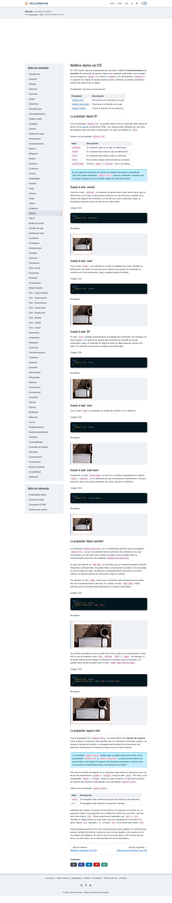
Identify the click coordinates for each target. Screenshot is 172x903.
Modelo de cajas (36, 134)
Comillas (33, 253)
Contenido (33, 238)
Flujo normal (34, 268)
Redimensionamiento (38, 432)
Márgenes (33, 154)
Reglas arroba (35, 119)
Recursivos (49, 885)
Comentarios (35, 462)
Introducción (34, 74)
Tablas (32, 203)
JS (132, 3)
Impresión (33, 452)
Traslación (33, 357)
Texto (31, 188)
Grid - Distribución (37, 313)
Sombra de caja (36, 228)
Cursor (32, 422)
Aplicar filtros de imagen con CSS (132, 857)
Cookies (87, 885)
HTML (119, 3)
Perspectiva (34, 377)
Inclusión (33, 79)
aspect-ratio (79, 108)
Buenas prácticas (37, 467)
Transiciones (34, 387)
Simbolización (35, 248)
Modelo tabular (36, 288)
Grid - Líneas (35, 328)
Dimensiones (35, 139)
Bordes (32, 159)
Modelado (33, 412)
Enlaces (32, 193)
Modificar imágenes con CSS (83, 857)
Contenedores (35, 457)
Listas (31, 198)
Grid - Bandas (35, 318)
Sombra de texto (36, 233)
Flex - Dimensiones (37, 303)
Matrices (33, 382)
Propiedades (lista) (37, 495)
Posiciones (34, 273)
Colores (32, 129)
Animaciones (35, 392)
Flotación (33, 278)
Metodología (76, 885)
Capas (32, 99)
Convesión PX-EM (37, 505)
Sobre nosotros (63, 885)
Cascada (33, 94)
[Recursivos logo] (36, 4)
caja (83, 126)
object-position (81, 104)
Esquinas (33, 164)
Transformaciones (37, 352)
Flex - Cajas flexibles (38, 293)
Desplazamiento (36, 427)
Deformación (35, 372)
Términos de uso (110, 885)
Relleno (32, 149)
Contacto (123, 885)
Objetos (32, 213)
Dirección (33, 258)
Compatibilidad (36, 442)
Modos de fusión (36, 223)
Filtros (32, 218)
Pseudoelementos (37, 114)
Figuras (32, 407)
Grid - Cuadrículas (37, 308)
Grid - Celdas (35, 323)
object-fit (78, 100)
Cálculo (32, 402)
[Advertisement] (86, 37)
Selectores (34, 104)
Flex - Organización (38, 298)
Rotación (33, 362)
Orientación (34, 263)
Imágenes (33, 208)
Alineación (33, 343)
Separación (34, 333)
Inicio (112, 3)
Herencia (33, 89)
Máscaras (33, 417)
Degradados (34, 178)
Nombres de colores (38, 510)
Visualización (35, 283)
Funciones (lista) (36, 500)
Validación (33, 477)
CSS (126, 3)
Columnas (33, 348)
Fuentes (32, 183)
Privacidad (97, 885)
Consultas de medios (38, 447)
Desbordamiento (36, 144)
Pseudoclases (35, 109)
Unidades (33, 124)
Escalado (33, 367)
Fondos (32, 173)
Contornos (33, 169)
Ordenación (34, 338)
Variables (33, 437)
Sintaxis (32, 84)
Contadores (34, 243)
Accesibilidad (35, 472)
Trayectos (33, 397)
